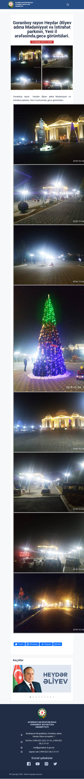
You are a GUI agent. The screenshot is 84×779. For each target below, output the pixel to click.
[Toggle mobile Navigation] (73, 4)
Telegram (47, 644)
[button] (30, 697)
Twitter (21, 644)
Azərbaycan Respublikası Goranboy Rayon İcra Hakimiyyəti (24, 4)
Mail (59, 644)
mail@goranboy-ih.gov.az (43, 747)
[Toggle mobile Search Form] (67, 4)
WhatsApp (34, 644)
